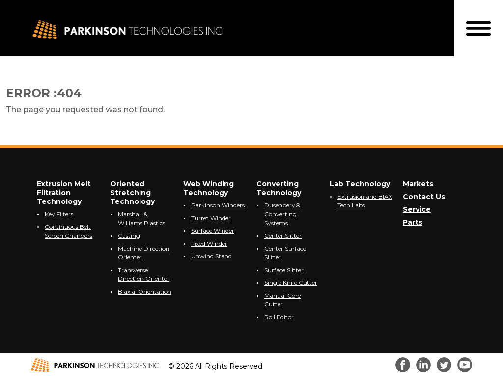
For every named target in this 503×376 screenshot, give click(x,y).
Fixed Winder (209, 243)
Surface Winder (212, 230)
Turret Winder (211, 218)
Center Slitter (283, 235)
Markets (418, 183)
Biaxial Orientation (144, 291)
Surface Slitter (284, 270)
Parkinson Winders (218, 205)
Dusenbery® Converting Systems (282, 213)
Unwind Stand (211, 256)
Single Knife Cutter (290, 282)
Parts (412, 222)
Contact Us (424, 196)
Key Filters (59, 214)
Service (417, 209)
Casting (129, 235)
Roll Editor (279, 317)
